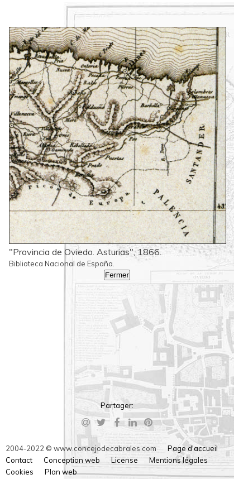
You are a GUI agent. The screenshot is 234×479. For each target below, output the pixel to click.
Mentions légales (178, 460)
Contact (19, 460)
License (124, 460)
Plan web (61, 471)
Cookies (20, 471)
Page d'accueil (193, 448)
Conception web (72, 460)
